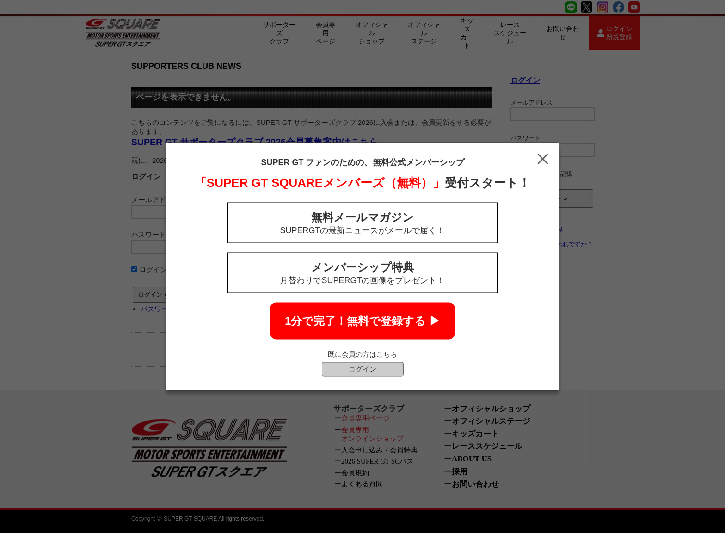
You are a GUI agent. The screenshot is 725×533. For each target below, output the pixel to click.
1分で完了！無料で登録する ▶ (362, 321)
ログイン (362, 369)
